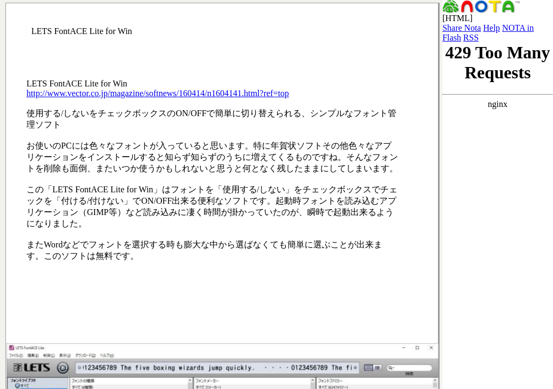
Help (491, 27)
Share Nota (461, 27)
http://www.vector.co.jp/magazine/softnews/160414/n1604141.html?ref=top (157, 93)
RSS (470, 37)
